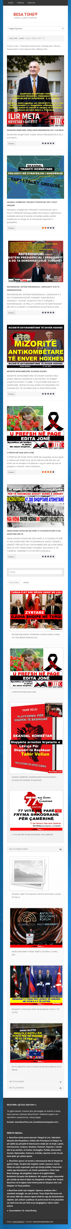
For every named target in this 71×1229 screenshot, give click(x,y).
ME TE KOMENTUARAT (35, 849)
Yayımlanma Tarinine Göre (31, 46)
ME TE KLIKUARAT (35, 1081)
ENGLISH (31, 3)
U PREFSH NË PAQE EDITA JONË (20, 453)
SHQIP (10, 3)
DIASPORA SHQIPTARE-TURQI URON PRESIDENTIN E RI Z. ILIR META (35, 130)
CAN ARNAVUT (18, 1222)
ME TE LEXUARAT (35, 1087)
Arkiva (26, 582)
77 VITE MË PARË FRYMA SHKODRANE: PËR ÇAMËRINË (32, 835)
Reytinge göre (47, 46)
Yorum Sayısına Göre (27, 49)
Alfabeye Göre (42, 49)
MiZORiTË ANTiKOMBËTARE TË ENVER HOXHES (27, 371)
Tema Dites (14, 582)
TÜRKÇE (20, 3)
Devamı (11, 144)
